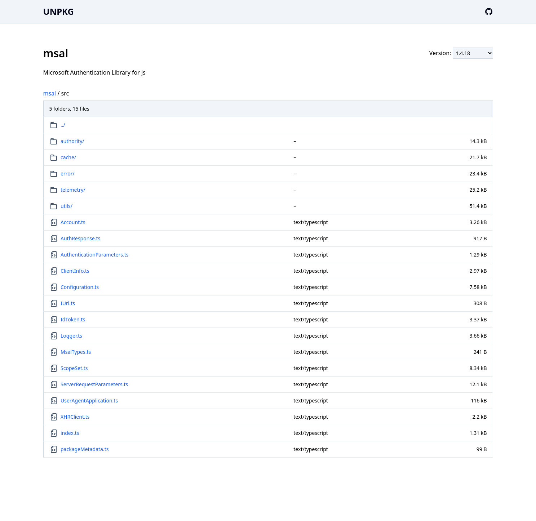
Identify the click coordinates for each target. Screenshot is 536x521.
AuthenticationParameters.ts (95, 254)
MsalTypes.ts (76, 351)
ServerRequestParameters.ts (94, 384)
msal (49, 93)
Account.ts (73, 222)
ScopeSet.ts (74, 368)
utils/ (66, 205)
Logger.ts (71, 335)
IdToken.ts (73, 319)
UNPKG (58, 11)
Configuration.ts (80, 287)
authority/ (72, 141)
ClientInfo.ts (75, 270)
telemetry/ (73, 189)
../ (63, 124)
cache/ (68, 157)
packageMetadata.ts (84, 449)
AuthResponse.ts (80, 238)
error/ (68, 173)
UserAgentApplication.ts (89, 400)
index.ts (70, 432)
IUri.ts (68, 303)
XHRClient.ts (75, 416)
